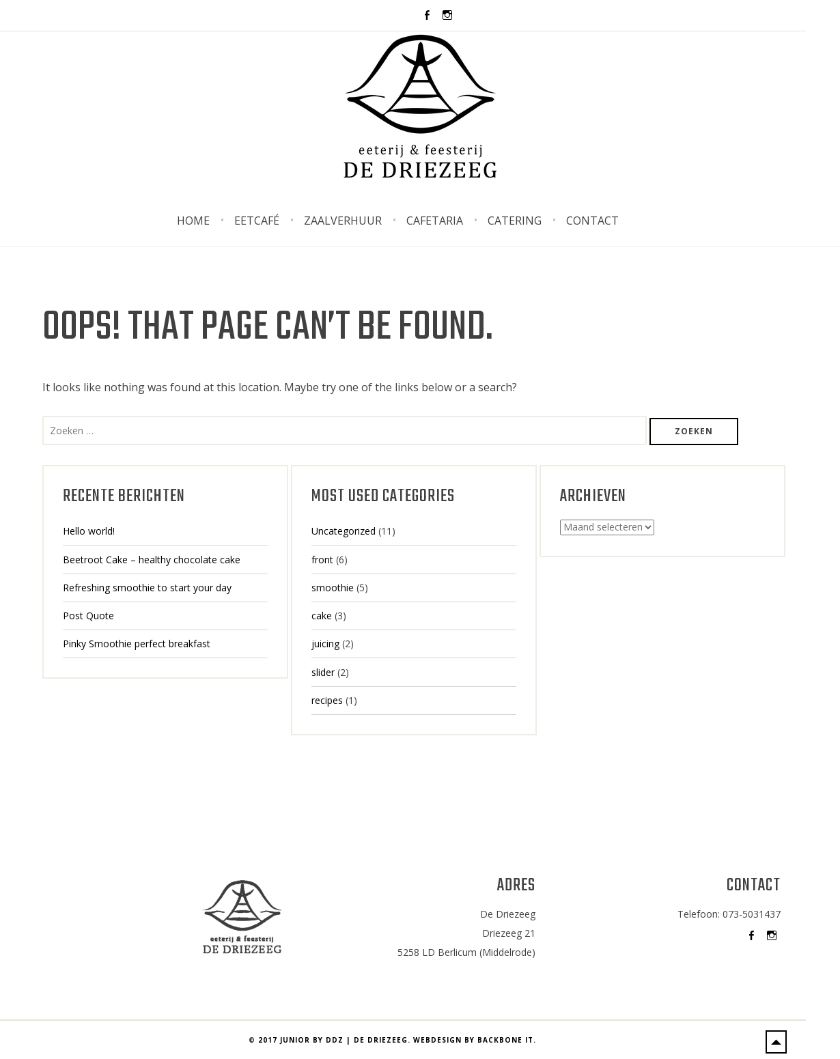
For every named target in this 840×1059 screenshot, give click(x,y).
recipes (327, 700)
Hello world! (89, 530)
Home (193, 220)
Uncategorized (343, 530)
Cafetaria (434, 220)
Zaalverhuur (343, 220)
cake (321, 615)
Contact (592, 220)
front (322, 559)
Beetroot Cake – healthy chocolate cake (151, 559)
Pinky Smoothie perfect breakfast (136, 643)
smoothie (332, 587)
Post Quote (88, 615)
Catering (515, 220)
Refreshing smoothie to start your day (147, 587)
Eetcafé (256, 220)
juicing (325, 643)
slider (323, 672)
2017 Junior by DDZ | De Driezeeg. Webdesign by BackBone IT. (397, 1040)
